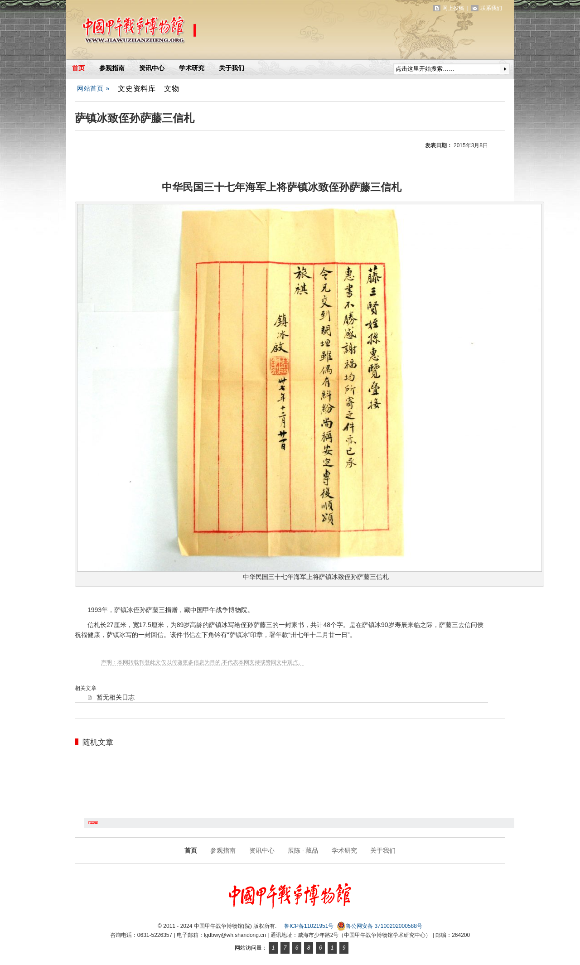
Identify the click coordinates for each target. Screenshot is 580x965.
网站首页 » (93, 88)
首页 (78, 68)
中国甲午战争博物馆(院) (171, 32)
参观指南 (112, 68)
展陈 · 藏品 (303, 850)
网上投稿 (453, 8)
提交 (505, 68)
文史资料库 (137, 88)
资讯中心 (151, 68)
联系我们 (491, 8)
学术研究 (191, 68)
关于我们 (231, 68)
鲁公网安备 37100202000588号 (379, 926)
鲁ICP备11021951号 (309, 926)
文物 (171, 88)
